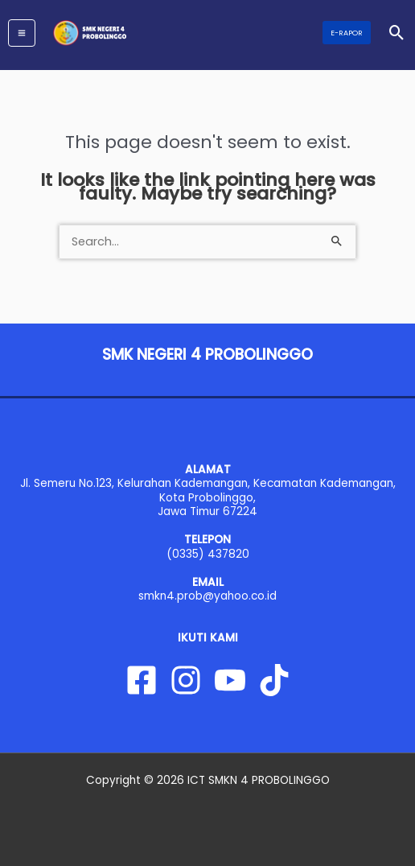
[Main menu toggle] (21, 33)
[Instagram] (186, 680)
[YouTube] (230, 680)
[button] (347, 32)
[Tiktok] (274, 680)
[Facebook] (141, 680)
